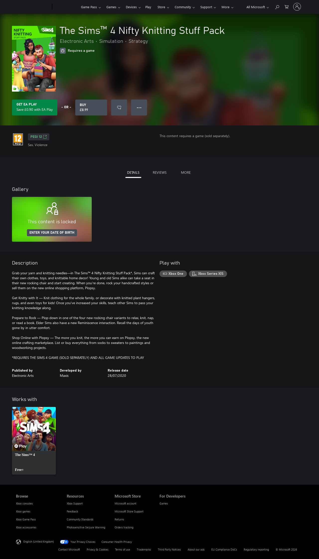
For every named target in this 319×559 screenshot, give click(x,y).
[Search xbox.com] (276, 6)
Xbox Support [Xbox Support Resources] (75, 503)
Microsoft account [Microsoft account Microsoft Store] (125, 503)
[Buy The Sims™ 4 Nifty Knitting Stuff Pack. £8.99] (91, 107)
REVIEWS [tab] (159, 172)
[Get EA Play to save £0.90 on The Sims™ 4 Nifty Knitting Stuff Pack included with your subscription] (34, 107)
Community (183, 7)
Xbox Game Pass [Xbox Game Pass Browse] (26, 519)
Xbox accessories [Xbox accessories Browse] (26, 527)
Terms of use (122, 549)
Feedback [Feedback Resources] (72, 511)
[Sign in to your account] (297, 7)
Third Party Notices (169, 549)
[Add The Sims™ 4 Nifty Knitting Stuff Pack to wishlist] (119, 107)
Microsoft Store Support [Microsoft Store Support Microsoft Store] (129, 511)
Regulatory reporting (256, 549)
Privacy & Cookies (97, 549)
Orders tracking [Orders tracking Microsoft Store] (124, 527)
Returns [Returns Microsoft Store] (119, 519)
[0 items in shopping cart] (287, 6)
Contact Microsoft (69, 549)
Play (148, 7)
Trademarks (144, 549)
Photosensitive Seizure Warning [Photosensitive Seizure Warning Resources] (86, 527)
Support (206, 7)
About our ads (196, 549)
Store (161, 7)
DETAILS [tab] (133, 172)
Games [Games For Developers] (164, 503)
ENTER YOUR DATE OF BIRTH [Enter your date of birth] (52, 232)
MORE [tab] (186, 172)
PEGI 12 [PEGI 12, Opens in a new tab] (38, 137)
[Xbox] (66, 7)
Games (111, 7)
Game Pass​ (89, 7)
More (226, 7)
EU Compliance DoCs (224, 549)
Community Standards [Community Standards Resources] (80, 519)
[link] (34, 441)
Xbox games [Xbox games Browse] (23, 511)
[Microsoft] (33, 7)
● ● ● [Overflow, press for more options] (139, 107)
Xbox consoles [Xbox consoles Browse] (24, 503)
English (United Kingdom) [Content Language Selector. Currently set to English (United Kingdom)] (38, 541)
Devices (131, 7)
